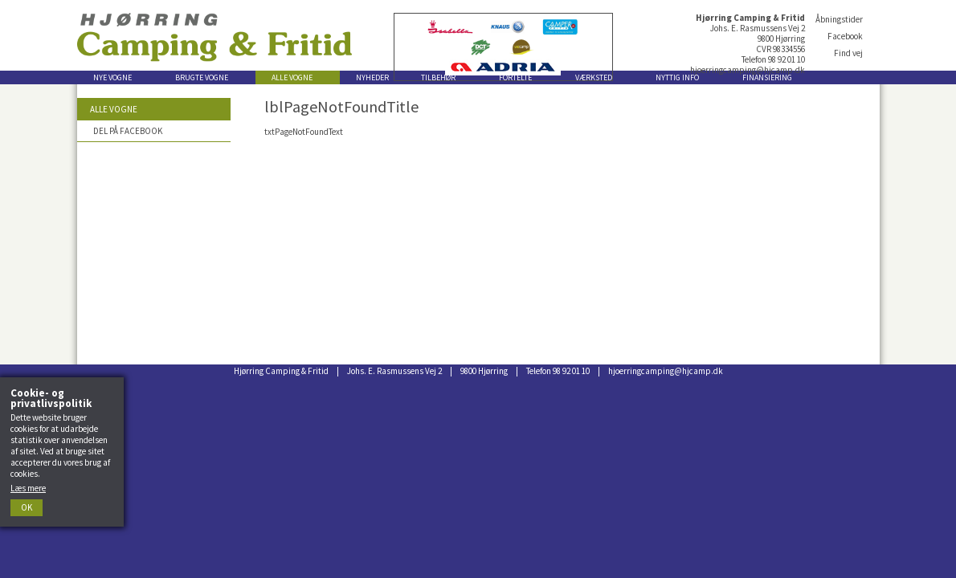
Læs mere (28, 488)
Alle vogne (113, 109)
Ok (26, 507)
